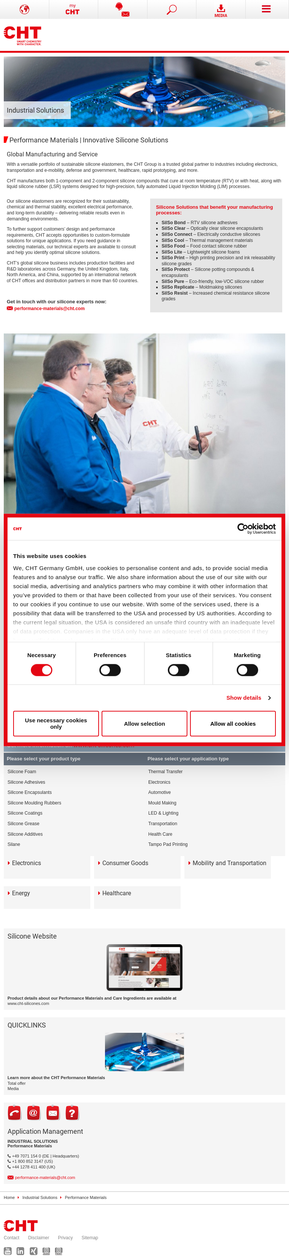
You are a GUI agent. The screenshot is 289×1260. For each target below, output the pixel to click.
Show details (244, 697)
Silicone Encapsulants (30, 792)
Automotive (159, 792)
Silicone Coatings (25, 813)
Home (9, 1197)
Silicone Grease (24, 823)
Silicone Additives (25, 834)
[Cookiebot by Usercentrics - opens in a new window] (243, 528)
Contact (11, 1237)
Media (13, 1088)
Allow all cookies (233, 723)
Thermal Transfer (165, 771)
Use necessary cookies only (56, 723)
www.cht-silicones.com (28, 1003)
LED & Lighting (163, 813)
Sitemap (90, 1237)
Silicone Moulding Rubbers (34, 803)
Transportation (162, 823)
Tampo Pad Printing (168, 844)
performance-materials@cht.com (49, 308)
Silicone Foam (22, 771)
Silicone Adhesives (26, 782)
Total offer (17, 1083)
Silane (14, 844)
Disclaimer (38, 1237)
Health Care (160, 834)
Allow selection (144, 723)
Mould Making (162, 803)
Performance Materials (86, 1197)
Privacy (65, 1237)
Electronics (159, 782)
